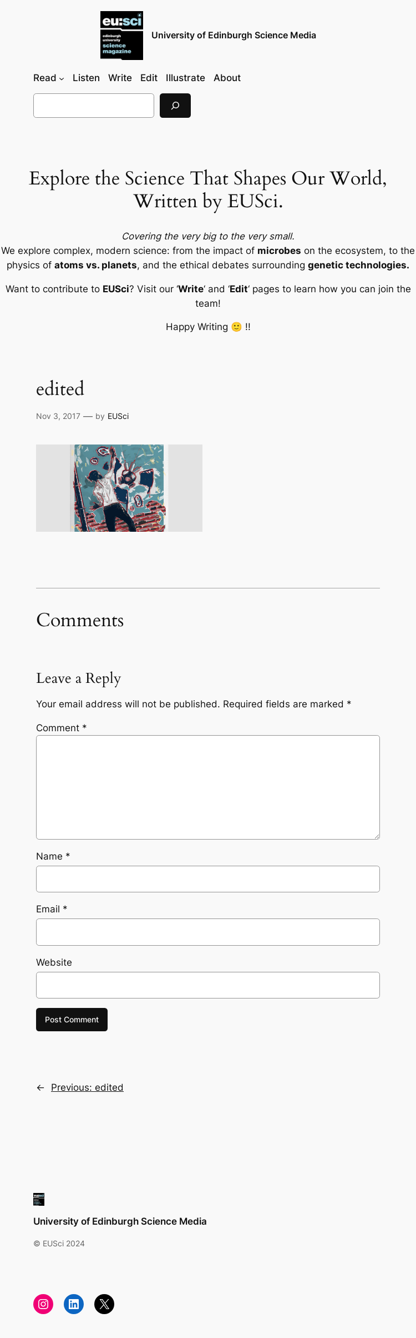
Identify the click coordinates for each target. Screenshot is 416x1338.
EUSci (118, 416)
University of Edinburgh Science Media (233, 35)
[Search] (175, 105)
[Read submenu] (61, 78)
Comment (61, 727)
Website (54, 962)
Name (53, 856)
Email (52, 909)
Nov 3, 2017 (58, 416)
